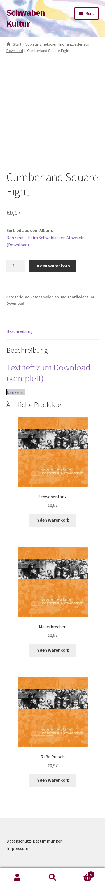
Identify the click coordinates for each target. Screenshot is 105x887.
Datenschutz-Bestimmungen (34, 841)
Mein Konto (17, 877)
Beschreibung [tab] (19, 331)
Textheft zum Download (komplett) (48, 373)
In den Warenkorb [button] (52, 520)
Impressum (17, 848)
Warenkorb (82, 873)
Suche (52, 877)
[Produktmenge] (15, 266)
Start (17, 44)
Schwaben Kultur (25, 18)
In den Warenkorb (53, 266)
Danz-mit (16, 392)
